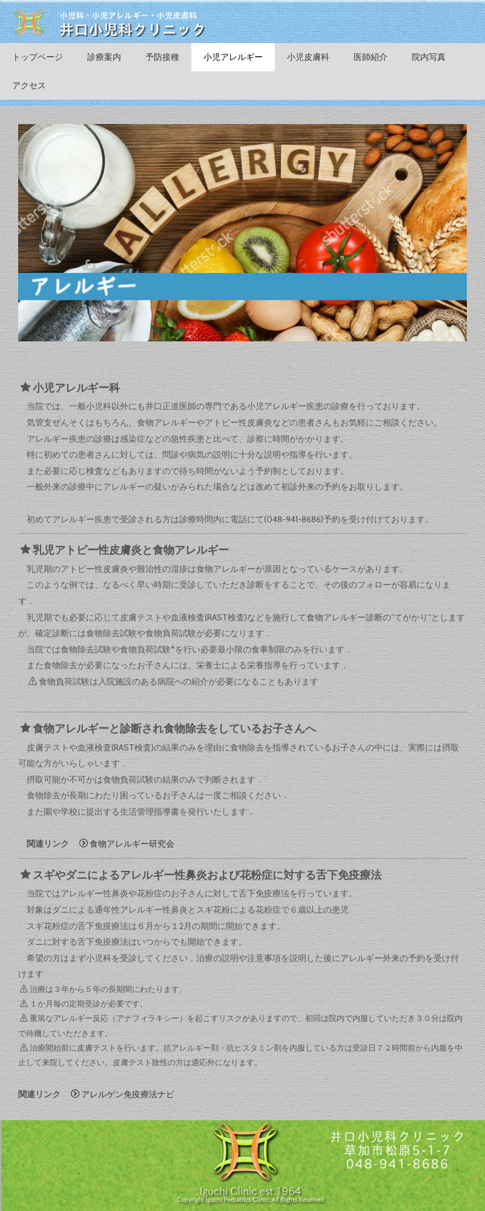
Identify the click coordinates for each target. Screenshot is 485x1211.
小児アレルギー (233, 57)
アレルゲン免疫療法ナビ (122, 1094)
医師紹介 (371, 57)
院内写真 (429, 57)
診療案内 (104, 57)
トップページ (37, 57)
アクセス (29, 85)
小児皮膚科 (308, 57)
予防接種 (162, 57)
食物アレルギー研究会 (126, 843)
